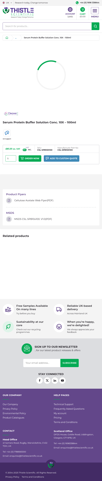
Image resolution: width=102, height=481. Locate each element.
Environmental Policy (14, 413)
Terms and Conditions (65, 422)
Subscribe (70, 362)
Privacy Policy (10, 408)
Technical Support (63, 404)
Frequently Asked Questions (69, 408)
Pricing (57, 417)
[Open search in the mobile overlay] (51, 26)
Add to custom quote (61, 158)
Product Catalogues (13, 417)
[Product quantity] (10, 158)
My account (60, 413)
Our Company (10, 404)
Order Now (30, 158)
